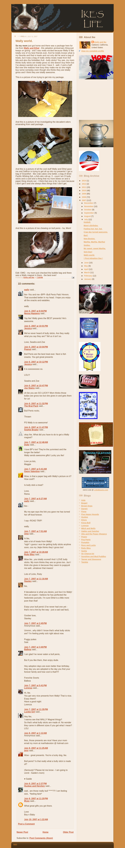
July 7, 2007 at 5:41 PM (35, 685)
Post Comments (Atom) (41, 838)
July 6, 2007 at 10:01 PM (36, 326)
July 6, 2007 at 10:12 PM (36, 362)
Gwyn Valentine (32, 471)
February (88, 276)
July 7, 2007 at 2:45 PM (35, 623)
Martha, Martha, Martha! (94, 242)
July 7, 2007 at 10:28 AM (36, 552)
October (88, 210)
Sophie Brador (31, 430)
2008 (84, 197)
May (86, 266)
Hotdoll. (87, 222)
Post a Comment (26, 824)
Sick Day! (88, 252)
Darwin (84, 509)
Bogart (84, 503)
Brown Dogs (86, 506)
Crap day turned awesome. (96, 232)
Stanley (28, 581)
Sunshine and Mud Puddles (93, 556)
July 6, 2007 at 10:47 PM (36, 385)
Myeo (27, 801)
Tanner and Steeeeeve (91, 559)
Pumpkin (85, 542)
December (89, 203)
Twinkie (84, 562)
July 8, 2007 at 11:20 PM (36, 798)
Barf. (86, 235)
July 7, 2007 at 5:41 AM (35, 469)
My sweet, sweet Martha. (95, 248)
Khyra (84, 520)
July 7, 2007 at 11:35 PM (36, 709)
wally (26, 290)
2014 (84, 181)
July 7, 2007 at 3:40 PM (35, 647)
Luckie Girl (29, 712)
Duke (26, 445)
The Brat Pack (31, 406)
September (89, 213)
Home (45, 832)
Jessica (28, 328)
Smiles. (87, 245)
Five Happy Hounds (90, 514)
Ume (26, 534)
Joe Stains (29, 388)
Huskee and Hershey (34, 786)
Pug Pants (86, 540)
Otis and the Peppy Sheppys (94, 534)
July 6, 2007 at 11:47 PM (36, 427)
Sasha (84, 551)
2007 (84, 200)
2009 (84, 194)
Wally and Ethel (31, 48)
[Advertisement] (96, 100)
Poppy (84, 537)
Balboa (27, 649)
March (87, 272)
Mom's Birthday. (91, 225)
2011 (84, 187)
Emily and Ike (100, 42)
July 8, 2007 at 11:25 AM (36, 748)
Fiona (83, 511)
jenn (26, 750)
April (86, 269)
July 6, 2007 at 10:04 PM (36, 347)
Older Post (68, 832)
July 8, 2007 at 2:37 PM (35, 783)
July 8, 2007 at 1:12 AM (35, 733)
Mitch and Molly (88, 528)
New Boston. (89, 239)
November (89, 206)
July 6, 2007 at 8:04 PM (35, 311)
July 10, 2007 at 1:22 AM (36, 819)
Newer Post (22, 832)
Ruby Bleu (29, 554)
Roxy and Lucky (88, 545)
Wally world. (89, 255)
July (86, 219)
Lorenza (28, 688)
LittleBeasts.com (101, 490)
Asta (83, 500)
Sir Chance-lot (87, 554)
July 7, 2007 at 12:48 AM (36, 442)
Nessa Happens (32, 313)
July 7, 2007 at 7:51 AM (35, 531)
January (88, 279)
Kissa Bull (85, 523)
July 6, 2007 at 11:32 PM (36, 403)
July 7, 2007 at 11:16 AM (36, 579)
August (87, 216)
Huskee (84, 517)
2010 (84, 190)
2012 (84, 184)
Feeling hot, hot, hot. (93, 229)
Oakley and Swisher (90, 531)
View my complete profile (92, 51)
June (86, 263)
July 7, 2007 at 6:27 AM (35, 499)
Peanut (27, 349)
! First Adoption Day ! (93, 258)
